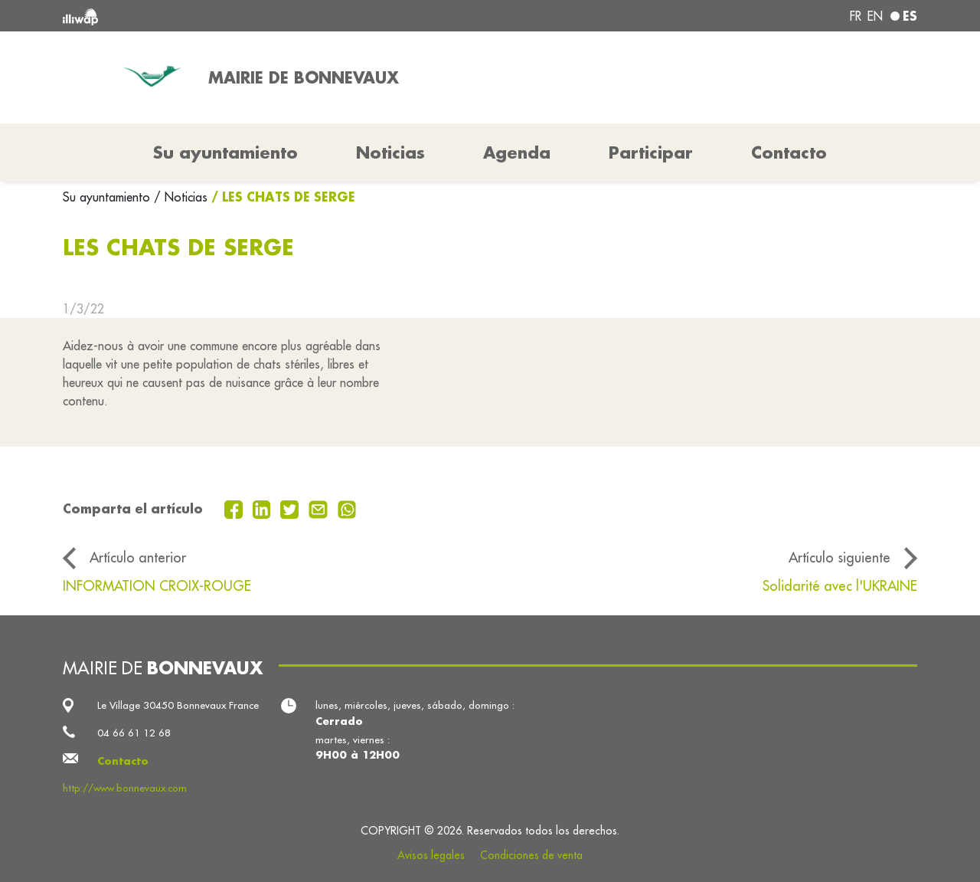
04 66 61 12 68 (134, 732)
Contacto (789, 152)
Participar (651, 152)
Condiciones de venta (531, 855)
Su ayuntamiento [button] (225, 152)
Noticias (390, 152)
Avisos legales (431, 855)
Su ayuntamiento (108, 197)
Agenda (516, 152)
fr (855, 16)
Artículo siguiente (839, 557)
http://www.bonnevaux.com (125, 788)
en (875, 16)
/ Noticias (180, 197)
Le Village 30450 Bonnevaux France (178, 705)
